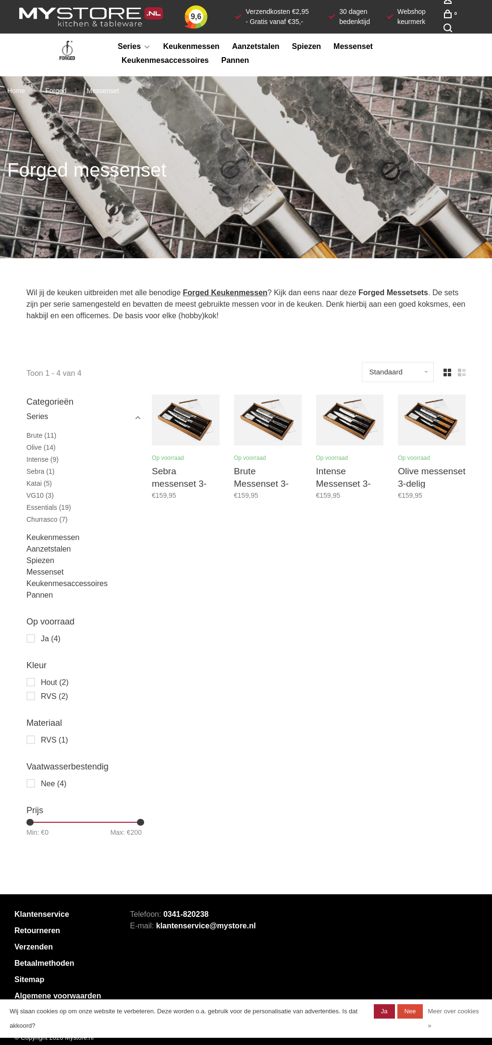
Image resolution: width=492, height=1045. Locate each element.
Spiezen (306, 46)
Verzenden (33, 947)
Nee (53, 784)
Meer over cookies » (453, 1018)
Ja (51, 639)
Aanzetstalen (256, 46)
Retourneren (37, 930)
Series (129, 46)
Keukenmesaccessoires (165, 60)
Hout (55, 682)
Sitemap (29, 979)
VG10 (40, 495)
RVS (54, 696)
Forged (55, 91)
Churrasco (47, 519)
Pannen (235, 60)
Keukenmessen (191, 46)
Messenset (353, 46)
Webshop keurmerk (411, 16)
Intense (42, 459)
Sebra (40, 471)
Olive (41, 447)
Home (16, 91)
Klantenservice (41, 914)
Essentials (48, 507)
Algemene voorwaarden (57, 996)
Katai (39, 483)
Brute (41, 435)
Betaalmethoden (44, 963)
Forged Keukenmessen (225, 292)
